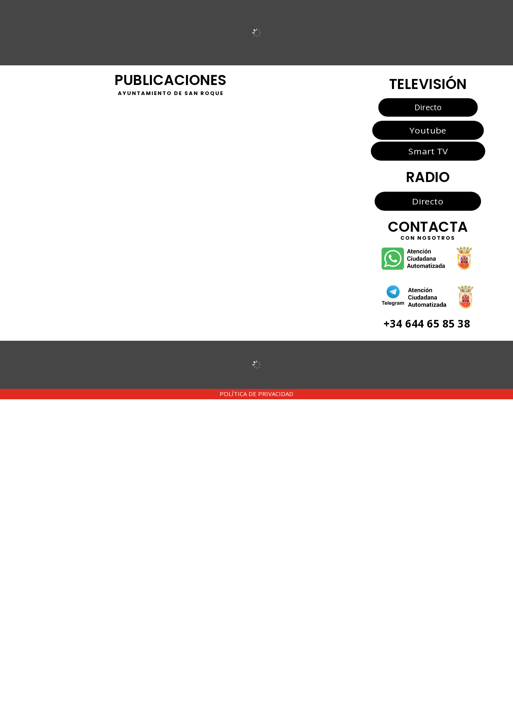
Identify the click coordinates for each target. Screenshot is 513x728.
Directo (428, 107)
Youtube (428, 129)
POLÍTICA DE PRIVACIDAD (256, 394)
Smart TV (427, 151)
